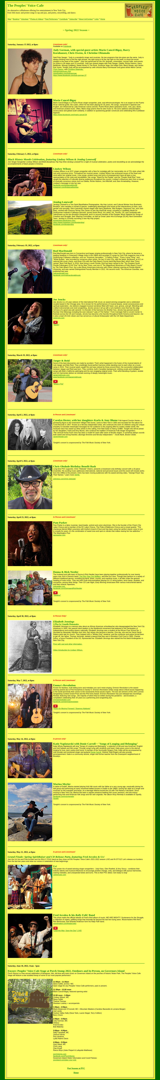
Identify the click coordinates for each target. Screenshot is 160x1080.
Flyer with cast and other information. (67, 644)
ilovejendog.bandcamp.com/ (64, 220)
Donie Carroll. (96, 752)
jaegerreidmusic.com (61, 375)
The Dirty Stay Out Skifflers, (90, 576)
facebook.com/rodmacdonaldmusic (67, 275)
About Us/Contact (86, 19)
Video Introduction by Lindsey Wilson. (68, 650)
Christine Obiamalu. (75, 69)
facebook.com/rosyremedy (63, 796)
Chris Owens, (58, 69)
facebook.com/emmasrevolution (65, 702)
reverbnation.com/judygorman (65, 73)
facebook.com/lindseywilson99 (65, 185)
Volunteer (25, 19)
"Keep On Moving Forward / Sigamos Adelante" (72, 709)
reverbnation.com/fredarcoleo (64, 923)
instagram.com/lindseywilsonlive (66, 187)
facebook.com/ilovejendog (63, 224)
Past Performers (51, 19)
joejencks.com (58, 318)
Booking (16, 19)
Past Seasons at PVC (76, 1068)
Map (9, 19)
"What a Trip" (58, 384)
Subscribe (73, 19)
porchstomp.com (59, 1054)
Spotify (56, 798)
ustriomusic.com (59, 875)
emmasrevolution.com (62, 700)
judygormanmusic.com (62, 71)
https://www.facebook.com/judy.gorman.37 (69, 75)
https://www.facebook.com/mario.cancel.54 (70, 115)
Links (96, 19)
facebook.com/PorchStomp (64, 1056)
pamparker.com (59, 535)
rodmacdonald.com (60, 273)
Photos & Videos (36, 19)
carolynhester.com (60, 437)
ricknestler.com (59, 586)
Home (102, 19)
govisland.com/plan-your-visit (65, 1060)
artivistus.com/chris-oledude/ (64, 479)
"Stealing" (57, 595)
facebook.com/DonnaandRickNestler (67, 588)
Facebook (67, 46)
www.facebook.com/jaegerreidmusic (67, 377)
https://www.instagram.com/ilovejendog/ (68, 222)
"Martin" (56, 325)
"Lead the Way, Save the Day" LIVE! (67, 931)
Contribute (63, 19)
